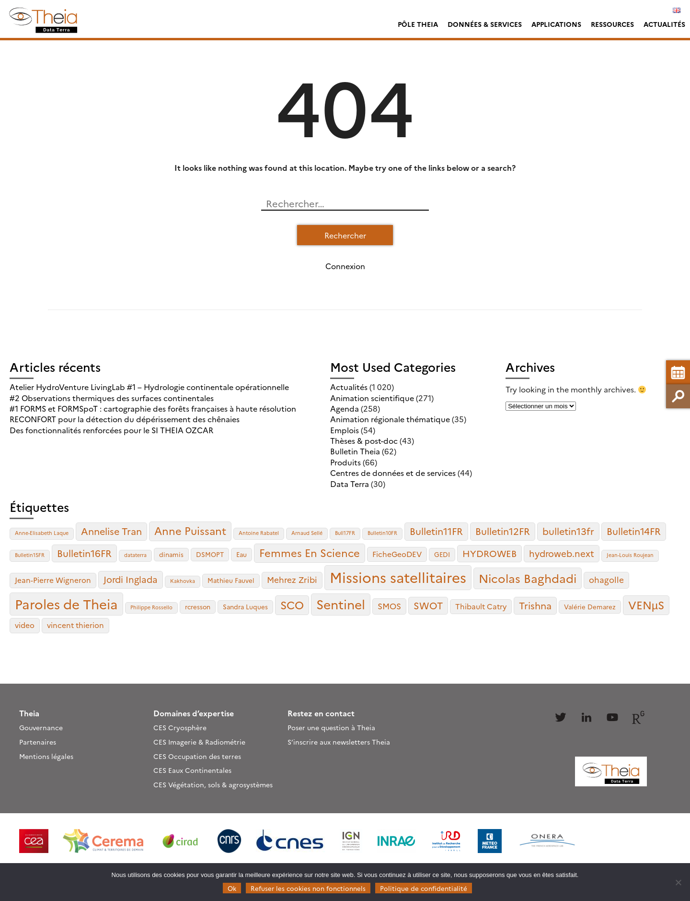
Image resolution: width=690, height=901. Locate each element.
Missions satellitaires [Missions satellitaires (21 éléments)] (398, 577)
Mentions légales (46, 756)
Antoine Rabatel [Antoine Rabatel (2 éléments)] (259, 532)
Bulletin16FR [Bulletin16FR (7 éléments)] (84, 552)
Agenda (344, 408)
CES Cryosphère (180, 727)
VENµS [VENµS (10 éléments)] (646, 604)
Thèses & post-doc (364, 440)
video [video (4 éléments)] (24, 625)
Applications (556, 24)
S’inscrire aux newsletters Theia (339, 742)
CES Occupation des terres (197, 756)
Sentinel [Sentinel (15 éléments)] (340, 604)
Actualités (664, 24)
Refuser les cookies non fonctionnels (308, 888)
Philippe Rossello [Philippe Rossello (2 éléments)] (151, 607)
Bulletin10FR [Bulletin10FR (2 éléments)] (382, 532)
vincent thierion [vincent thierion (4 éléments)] (75, 625)
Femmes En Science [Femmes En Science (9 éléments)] (309, 552)
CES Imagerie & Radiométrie (199, 742)
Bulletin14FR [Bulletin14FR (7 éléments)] (634, 530)
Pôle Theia (418, 24)
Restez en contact (321, 713)
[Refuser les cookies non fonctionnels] (678, 882)
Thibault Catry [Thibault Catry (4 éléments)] (480, 606)
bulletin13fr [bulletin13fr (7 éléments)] (568, 530)
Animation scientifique (372, 397)
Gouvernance (41, 727)
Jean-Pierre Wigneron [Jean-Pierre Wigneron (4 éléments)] (53, 580)
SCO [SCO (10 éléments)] (292, 604)
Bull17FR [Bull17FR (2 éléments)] (345, 532)
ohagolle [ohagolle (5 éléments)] (606, 579)
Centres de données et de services (393, 472)
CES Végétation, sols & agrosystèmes (213, 784)
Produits (345, 462)
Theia (29, 713)
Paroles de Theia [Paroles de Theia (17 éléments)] (66, 603)
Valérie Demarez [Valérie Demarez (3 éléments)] (590, 606)
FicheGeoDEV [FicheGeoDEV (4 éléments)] (397, 554)
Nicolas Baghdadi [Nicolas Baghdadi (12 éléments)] (527, 577)
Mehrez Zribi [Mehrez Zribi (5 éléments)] (292, 579)
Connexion (345, 266)
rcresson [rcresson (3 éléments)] (197, 606)
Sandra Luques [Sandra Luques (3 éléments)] (245, 606)
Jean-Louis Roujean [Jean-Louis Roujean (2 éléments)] (630, 554)
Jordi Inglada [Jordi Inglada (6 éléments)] (131, 579)
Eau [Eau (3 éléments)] (241, 554)
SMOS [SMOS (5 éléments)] (389, 605)
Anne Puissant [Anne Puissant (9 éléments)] (190, 530)
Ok (232, 888)
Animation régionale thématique (390, 419)
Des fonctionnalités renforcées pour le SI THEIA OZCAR (111, 430)
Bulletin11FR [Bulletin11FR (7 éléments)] (436, 530)
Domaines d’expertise (193, 713)
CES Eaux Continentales (192, 770)
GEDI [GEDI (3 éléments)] (442, 554)
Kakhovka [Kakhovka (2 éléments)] (182, 580)
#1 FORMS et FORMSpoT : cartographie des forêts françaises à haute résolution (153, 408)
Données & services (485, 24)
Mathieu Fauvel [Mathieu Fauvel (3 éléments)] (230, 580)
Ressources (612, 24)
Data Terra (349, 483)
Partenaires (37, 742)
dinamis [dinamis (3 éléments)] (171, 554)
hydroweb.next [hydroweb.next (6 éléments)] (561, 553)
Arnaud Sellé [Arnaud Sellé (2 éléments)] (306, 532)
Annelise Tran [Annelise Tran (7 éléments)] (111, 530)
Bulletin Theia (355, 451)
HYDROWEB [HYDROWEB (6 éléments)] (489, 553)
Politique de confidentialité (423, 888)
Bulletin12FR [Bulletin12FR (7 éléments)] (502, 530)
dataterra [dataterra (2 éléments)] (135, 554)
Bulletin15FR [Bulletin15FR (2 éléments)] (30, 554)
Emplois (344, 430)
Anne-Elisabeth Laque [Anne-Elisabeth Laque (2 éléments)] (42, 532)
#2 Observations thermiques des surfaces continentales (112, 397)
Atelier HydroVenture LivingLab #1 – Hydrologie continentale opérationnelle (149, 386)
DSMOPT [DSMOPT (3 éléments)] (210, 554)
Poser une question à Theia (331, 727)
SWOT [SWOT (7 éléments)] (428, 605)
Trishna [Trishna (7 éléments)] (535, 605)
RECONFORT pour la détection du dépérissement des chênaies (125, 419)
